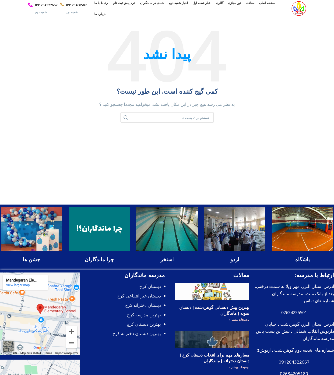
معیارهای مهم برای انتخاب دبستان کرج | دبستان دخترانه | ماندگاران (214, 362)
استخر (167, 263)
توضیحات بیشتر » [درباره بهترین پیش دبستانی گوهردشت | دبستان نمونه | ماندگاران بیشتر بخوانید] (239, 323)
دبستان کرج (150, 290)
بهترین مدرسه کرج (144, 319)
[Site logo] (297, 10)
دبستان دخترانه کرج (143, 309)
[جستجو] (167, 121)
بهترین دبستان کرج (144, 328)
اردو (234, 263)
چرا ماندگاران (99, 263)
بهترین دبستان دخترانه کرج (137, 338)
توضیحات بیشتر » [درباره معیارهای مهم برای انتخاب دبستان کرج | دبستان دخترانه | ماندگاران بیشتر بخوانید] (239, 371)
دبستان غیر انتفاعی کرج (139, 300)
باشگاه (302, 263)
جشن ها (31, 263)
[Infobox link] (71, 10)
